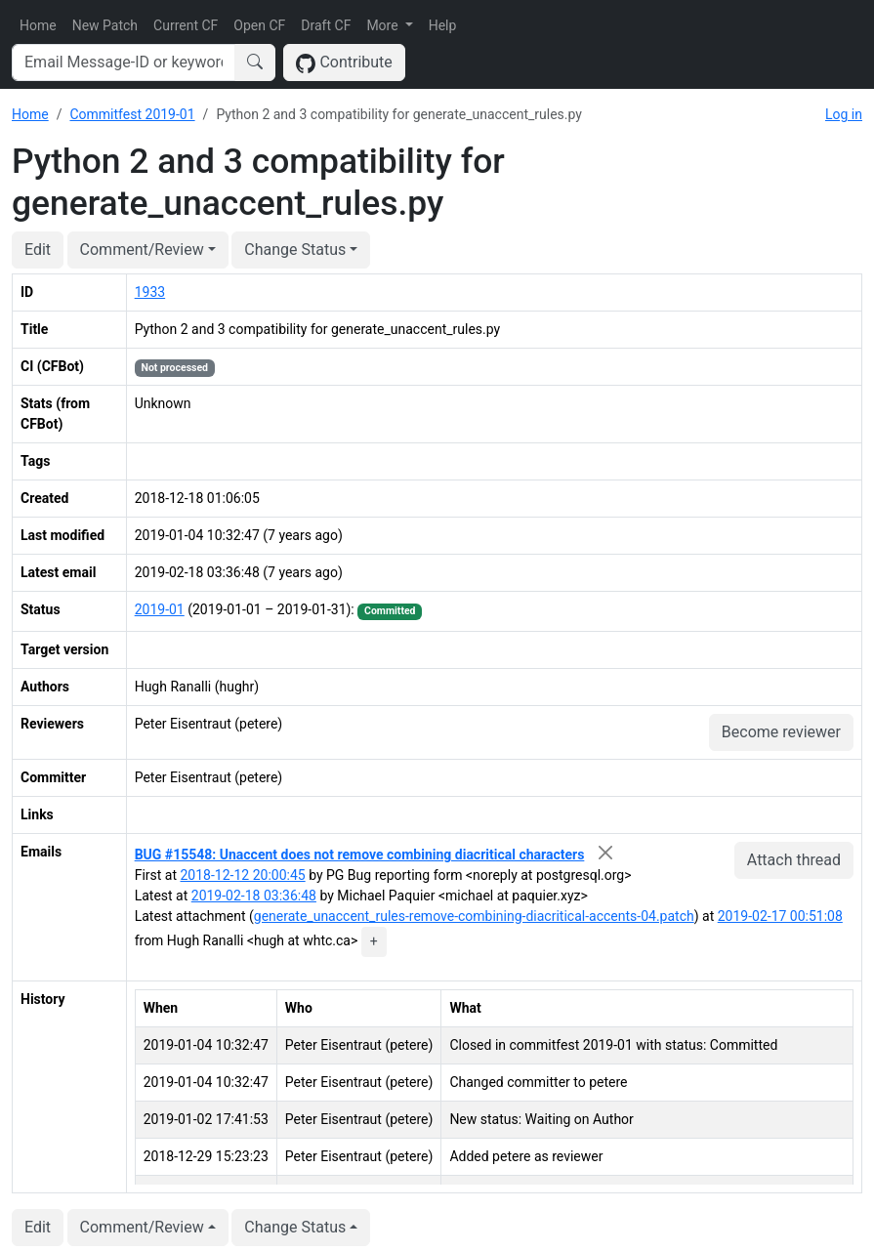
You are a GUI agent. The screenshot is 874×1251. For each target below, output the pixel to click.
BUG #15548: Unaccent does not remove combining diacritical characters (360, 854)
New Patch (105, 25)
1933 (150, 292)
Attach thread (794, 860)
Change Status (295, 249)
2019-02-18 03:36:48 (253, 895)
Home (38, 25)
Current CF (185, 25)
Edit (37, 249)
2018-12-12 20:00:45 (243, 875)
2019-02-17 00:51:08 (780, 916)
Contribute (344, 63)
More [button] (383, 25)
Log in (843, 114)
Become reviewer (781, 732)
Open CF (259, 25)
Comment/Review (142, 249)
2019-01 (160, 609)
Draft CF (326, 25)
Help (443, 25)
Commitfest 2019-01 (131, 114)
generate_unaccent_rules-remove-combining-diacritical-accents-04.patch (474, 916)
